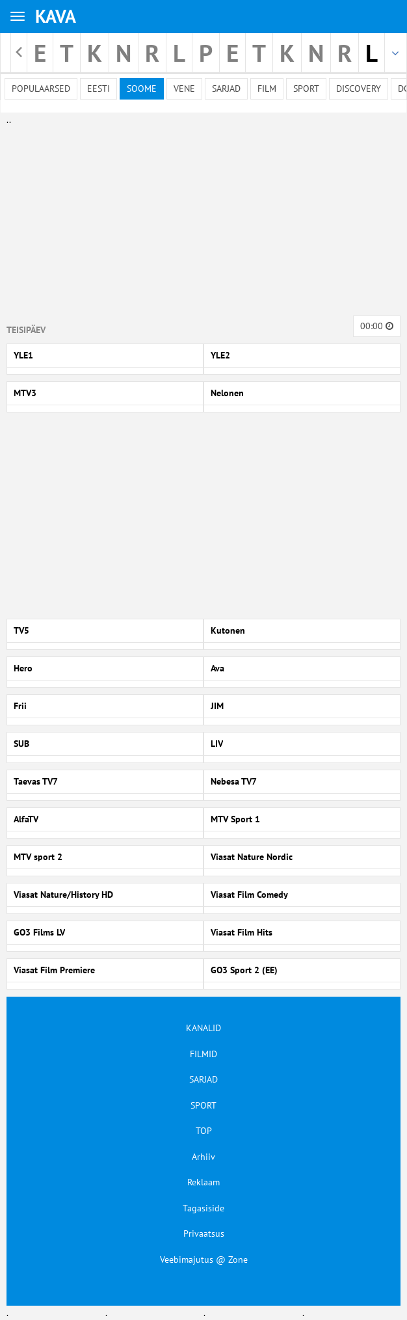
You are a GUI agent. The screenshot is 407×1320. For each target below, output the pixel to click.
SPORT (203, 1105)
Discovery (358, 88)
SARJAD (203, 1079)
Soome (142, 88)
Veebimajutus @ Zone (204, 1259)
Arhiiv (203, 1156)
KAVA (55, 16)
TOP (204, 1130)
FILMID (203, 1053)
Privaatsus (203, 1233)
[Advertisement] (201, 218)
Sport (306, 88)
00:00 (376, 326)
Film (266, 88)
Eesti (98, 88)
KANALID (203, 1027)
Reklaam (203, 1182)
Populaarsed (41, 88)
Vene (184, 88)
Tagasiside (203, 1208)
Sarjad (226, 88)
